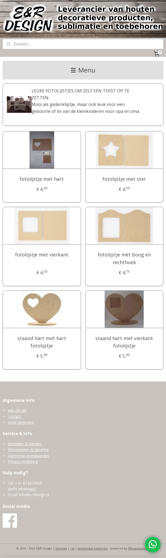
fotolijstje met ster (124, 179)
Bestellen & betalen (25, 443)
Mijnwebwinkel (139, 548)
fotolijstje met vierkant (41, 254)
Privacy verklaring (23, 461)
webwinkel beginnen (93, 548)
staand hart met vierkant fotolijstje (124, 342)
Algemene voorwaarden (28, 455)
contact (14, 416)
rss (72, 548)
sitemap (61, 548)
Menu (83, 70)
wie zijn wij (17, 410)
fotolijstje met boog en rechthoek (124, 258)
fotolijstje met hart (42, 179)
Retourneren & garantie (28, 449)
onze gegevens (21, 422)
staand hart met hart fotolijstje (42, 342)
